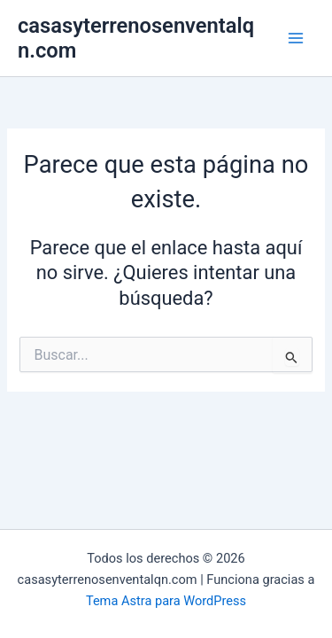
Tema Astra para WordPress (166, 601)
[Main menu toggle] (295, 38)
